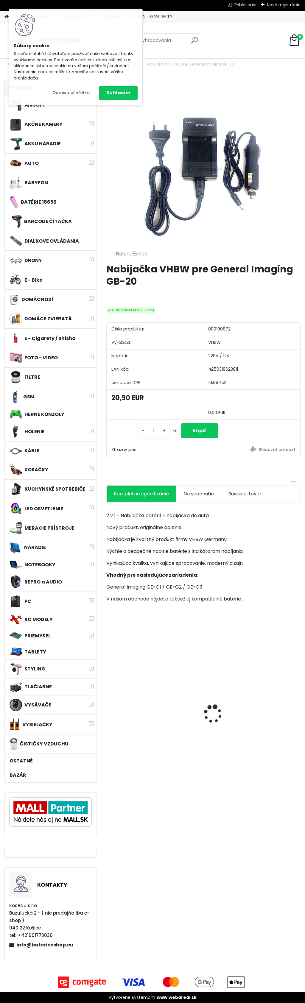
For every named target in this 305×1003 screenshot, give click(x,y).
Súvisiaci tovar (245, 493)
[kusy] (154, 431)
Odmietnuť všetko (71, 93)
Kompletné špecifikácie (141, 493)
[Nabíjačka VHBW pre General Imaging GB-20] (203, 169)
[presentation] (110, 703)
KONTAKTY (161, 16)
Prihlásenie (245, 5)
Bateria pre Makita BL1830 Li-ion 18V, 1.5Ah (202, 706)
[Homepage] (6, 17)
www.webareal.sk (177, 997)
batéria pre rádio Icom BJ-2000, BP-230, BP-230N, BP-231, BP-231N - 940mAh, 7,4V (137, 709)
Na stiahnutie (198, 493)
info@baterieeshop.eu (44, 944)
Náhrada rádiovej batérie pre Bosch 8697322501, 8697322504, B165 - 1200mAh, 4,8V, (265, 710)
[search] (194, 42)
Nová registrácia (284, 5)
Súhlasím (118, 92)
